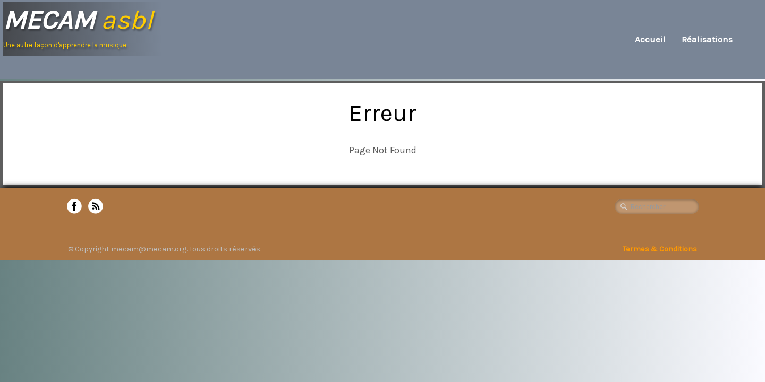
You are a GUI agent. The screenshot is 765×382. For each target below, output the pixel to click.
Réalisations (707, 39)
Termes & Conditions (660, 249)
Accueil (650, 39)
